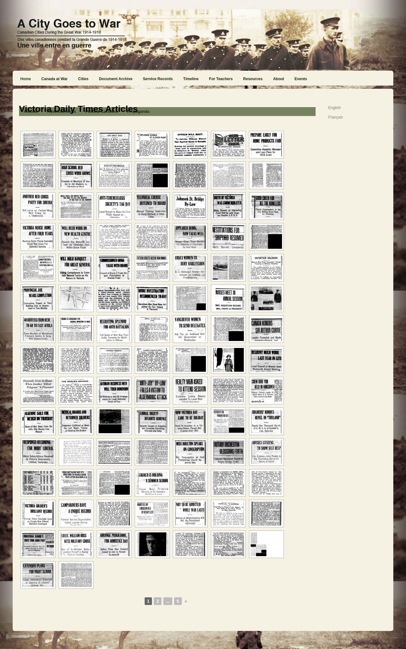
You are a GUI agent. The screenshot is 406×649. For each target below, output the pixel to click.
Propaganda (138, 111)
